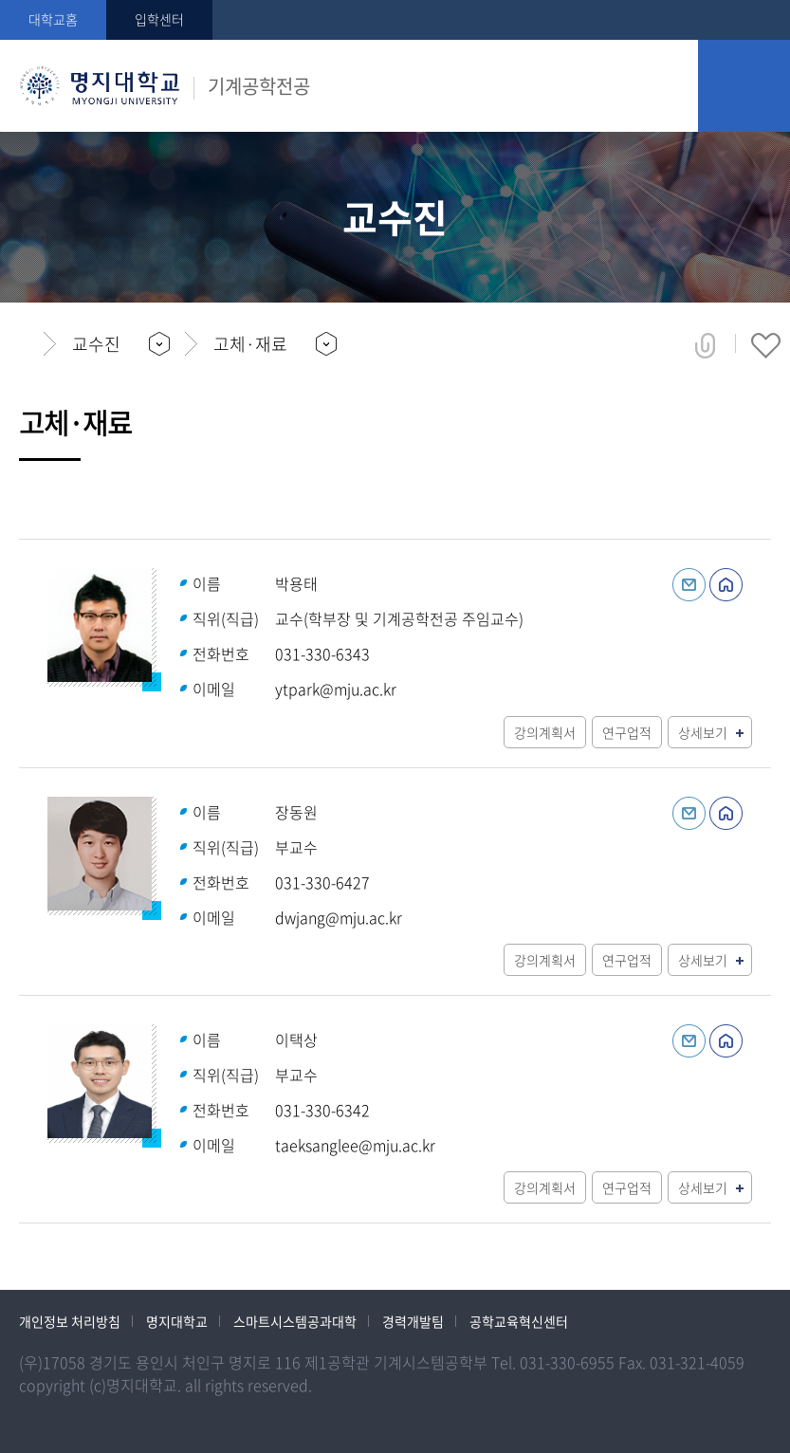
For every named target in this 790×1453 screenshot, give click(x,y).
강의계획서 (545, 732)
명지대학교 (177, 1321)
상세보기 (702, 732)
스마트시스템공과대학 (295, 1321)
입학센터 (159, 18)
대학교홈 (53, 18)
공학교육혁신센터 (518, 1321)
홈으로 (24, 344)
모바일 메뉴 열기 (744, 86)
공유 (705, 345)
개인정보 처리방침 (69, 1321)
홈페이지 (726, 584)
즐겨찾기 (766, 345)
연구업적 (627, 732)
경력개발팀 (413, 1321)
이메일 (689, 584)
